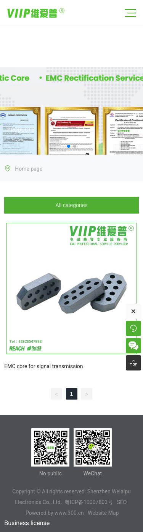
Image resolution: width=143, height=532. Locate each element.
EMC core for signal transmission (43, 366)
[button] (68, 146)
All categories (71, 205)
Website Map (103, 513)
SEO (122, 502)
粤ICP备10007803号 (88, 502)
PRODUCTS (21, 130)
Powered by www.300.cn (55, 513)
